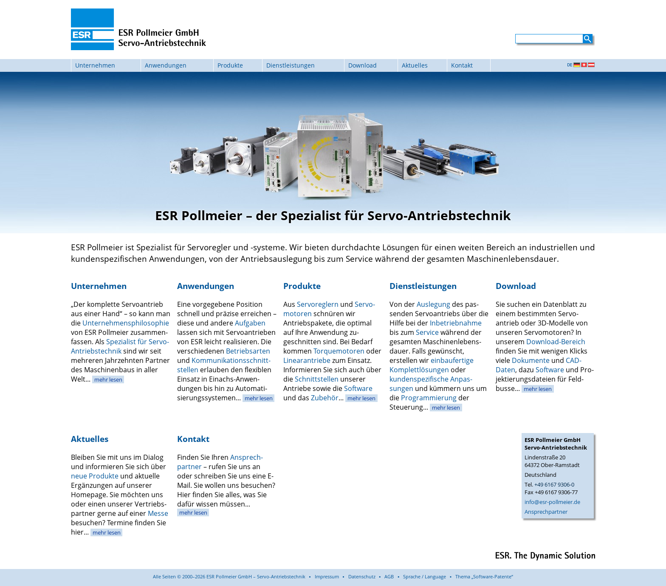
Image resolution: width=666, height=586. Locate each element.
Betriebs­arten (248, 351)
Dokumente (531, 360)
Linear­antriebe (306, 360)
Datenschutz (361, 576)
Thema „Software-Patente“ (484, 576)
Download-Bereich (555, 341)
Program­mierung (429, 397)
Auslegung (433, 304)
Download (362, 65)
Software (358, 388)
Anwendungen (165, 65)
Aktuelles (415, 65)
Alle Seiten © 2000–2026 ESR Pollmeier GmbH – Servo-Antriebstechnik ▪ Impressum (246, 576)
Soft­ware (550, 369)
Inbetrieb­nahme (456, 323)
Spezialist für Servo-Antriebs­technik (120, 346)
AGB (389, 576)
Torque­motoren (338, 351)
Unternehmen (95, 65)
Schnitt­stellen (317, 379)
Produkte (230, 65)
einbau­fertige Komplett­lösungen (431, 365)
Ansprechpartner (546, 511)
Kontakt (462, 65)
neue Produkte (95, 476)
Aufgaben (250, 323)
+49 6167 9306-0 (554, 484)
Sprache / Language (424, 576)
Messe (158, 513)
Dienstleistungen (290, 65)
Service (427, 332)
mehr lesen (108, 379)
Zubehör (325, 397)
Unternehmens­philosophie (125, 323)
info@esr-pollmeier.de (552, 502)
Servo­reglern (318, 304)
